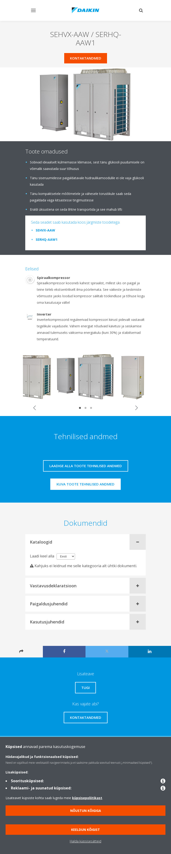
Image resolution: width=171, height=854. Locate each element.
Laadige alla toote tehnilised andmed (85, 465)
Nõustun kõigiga (85, 810)
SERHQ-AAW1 (46, 239)
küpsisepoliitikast (87, 798)
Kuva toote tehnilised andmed (85, 484)
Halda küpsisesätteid (85, 841)
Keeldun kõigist (85, 829)
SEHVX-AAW (45, 230)
